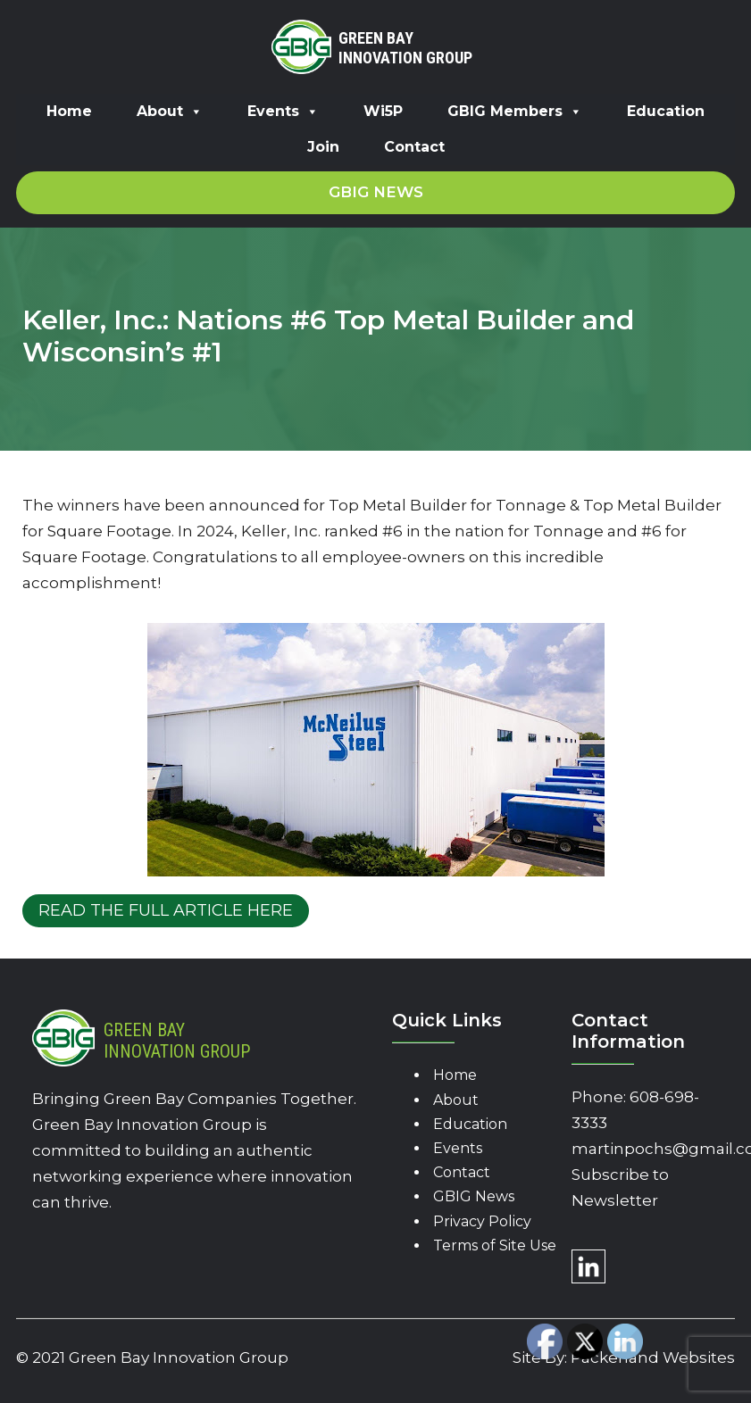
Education (666, 111)
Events (283, 111)
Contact (414, 146)
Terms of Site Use (494, 1245)
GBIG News (473, 1196)
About (170, 111)
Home (69, 111)
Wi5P (383, 111)
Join (323, 146)
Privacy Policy (482, 1221)
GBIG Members (514, 111)
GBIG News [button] (376, 192)
